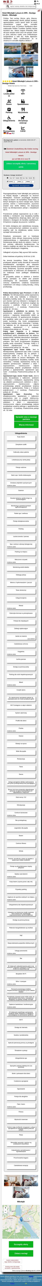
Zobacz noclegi (21, 1254)
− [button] (5, 1212)
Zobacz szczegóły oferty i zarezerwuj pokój (21, 165)
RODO (12, 1283)
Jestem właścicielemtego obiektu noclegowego (12, 1261)
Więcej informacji (26, 425)
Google (31, 1276)
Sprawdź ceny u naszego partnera (26, 418)
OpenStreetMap (34, 1238)
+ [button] (5, 1208)
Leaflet (26, 1238)
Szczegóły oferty (21, 1245)
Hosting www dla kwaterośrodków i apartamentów (12, 1267)
